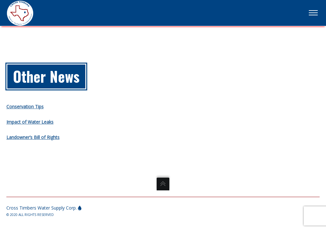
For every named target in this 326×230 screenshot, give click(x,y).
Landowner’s (19, 137)
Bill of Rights (46, 137)
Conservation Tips (25, 106)
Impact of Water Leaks (29, 122)
